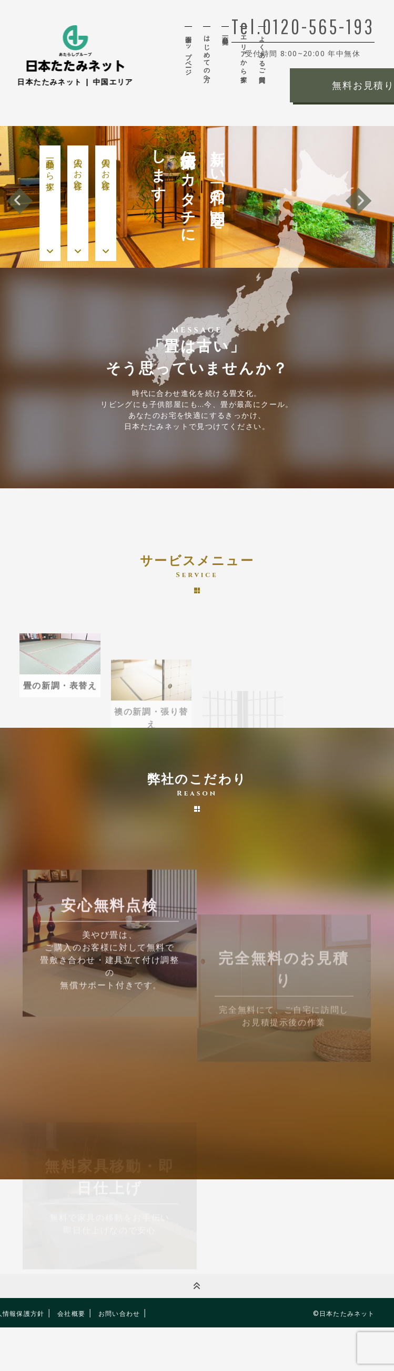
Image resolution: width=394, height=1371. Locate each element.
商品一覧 (225, 33)
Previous (20, 201)
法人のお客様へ (78, 169)
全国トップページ (188, 52)
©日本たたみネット (344, 1313)
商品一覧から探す (50, 169)
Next (358, 201)
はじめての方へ (206, 56)
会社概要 (71, 1313)
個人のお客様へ (106, 169)
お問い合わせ (119, 1313)
